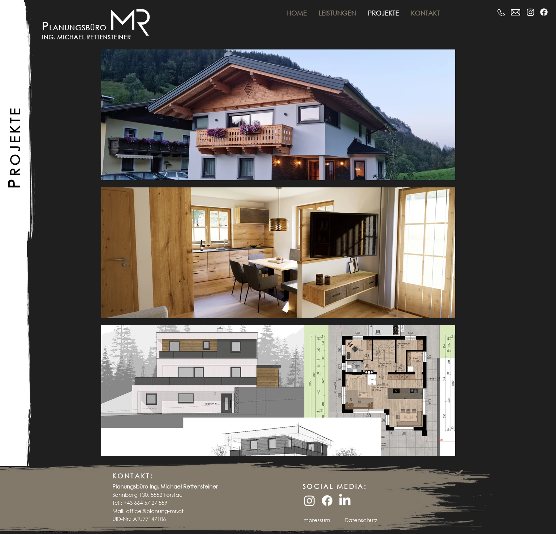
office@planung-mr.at (155, 511)
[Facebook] (544, 12)
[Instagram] (530, 12)
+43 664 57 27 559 (145, 502)
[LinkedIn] (345, 501)
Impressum (316, 520)
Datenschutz (361, 520)
